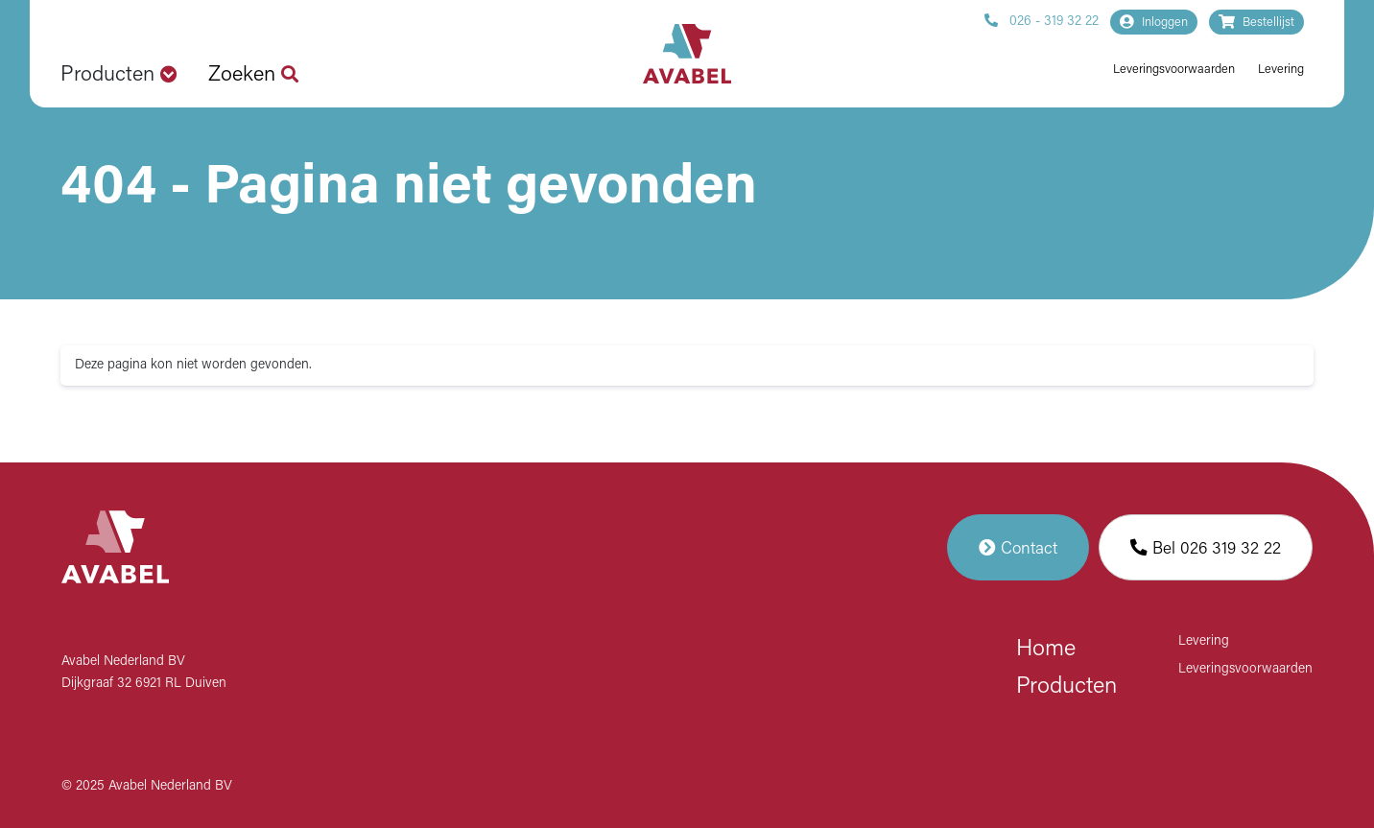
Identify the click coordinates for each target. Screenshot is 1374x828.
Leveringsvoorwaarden (1174, 69)
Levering (1281, 69)
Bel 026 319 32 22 (1205, 547)
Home (1046, 649)
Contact (1018, 547)
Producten (1066, 686)
